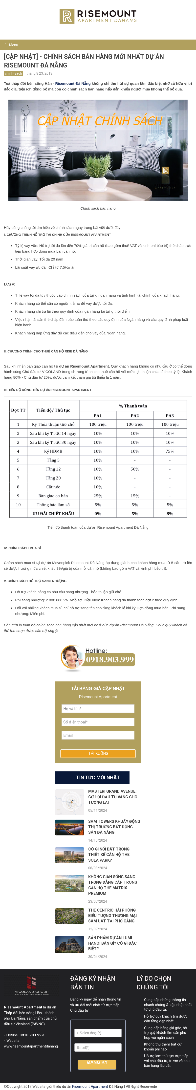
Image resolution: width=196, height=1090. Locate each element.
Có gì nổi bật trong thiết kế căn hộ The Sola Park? (109, 855)
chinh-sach (13, 73)
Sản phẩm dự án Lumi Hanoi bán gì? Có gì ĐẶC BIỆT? (112, 943)
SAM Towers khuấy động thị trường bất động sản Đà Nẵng (114, 827)
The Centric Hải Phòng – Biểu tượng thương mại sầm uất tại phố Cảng (113, 916)
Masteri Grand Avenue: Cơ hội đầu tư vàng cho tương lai (112, 797)
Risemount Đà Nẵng (73, 83)
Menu (13, 45)
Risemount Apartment (90, 1086)
